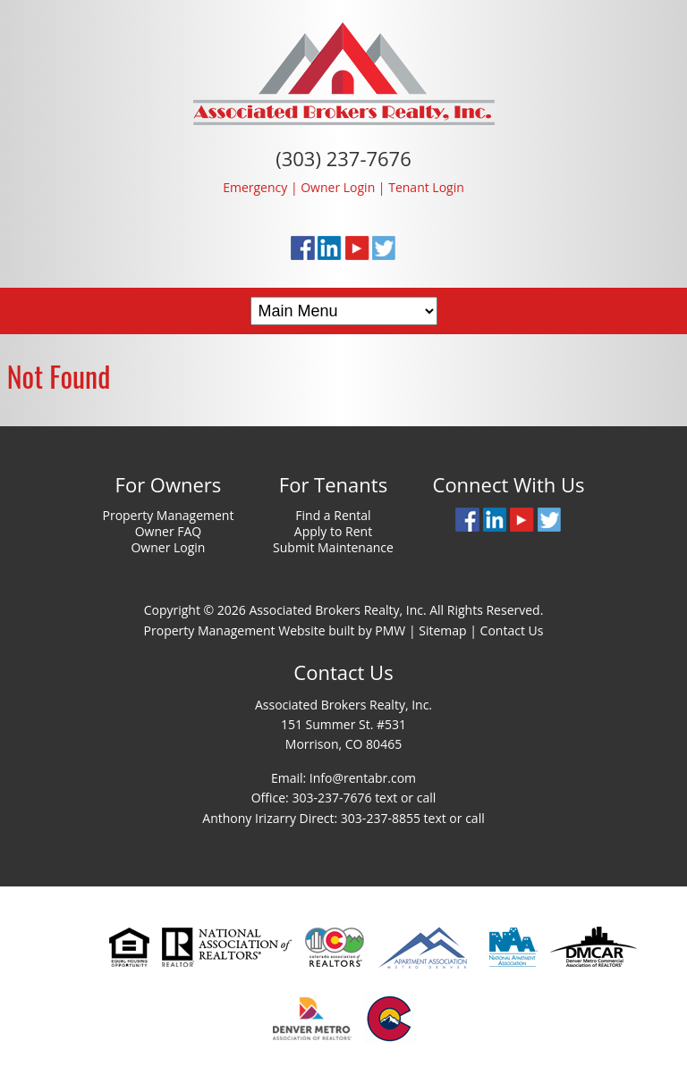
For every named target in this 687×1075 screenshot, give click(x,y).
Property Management (167, 515)
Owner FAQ (168, 531)
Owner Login (338, 187)
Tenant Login (426, 187)
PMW (390, 630)
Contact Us (512, 630)
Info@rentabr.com (363, 777)
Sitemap (442, 630)
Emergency (255, 187)
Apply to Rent (333, 531)
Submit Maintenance (333, 547)
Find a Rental (332, 515)
